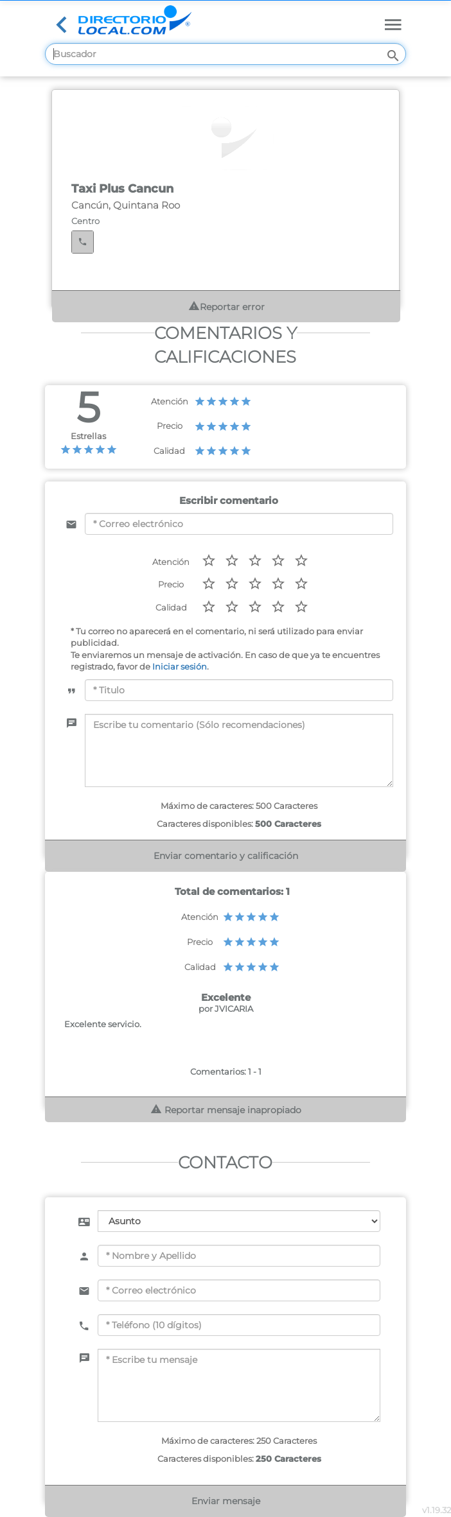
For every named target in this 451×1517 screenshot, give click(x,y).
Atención (169, 401)
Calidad (169, 451)
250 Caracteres (288, 1458)
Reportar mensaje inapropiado (225, 1109)
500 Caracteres (288, 824)
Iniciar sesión (179, 666)
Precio (169, 425)
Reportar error (226, 306)
